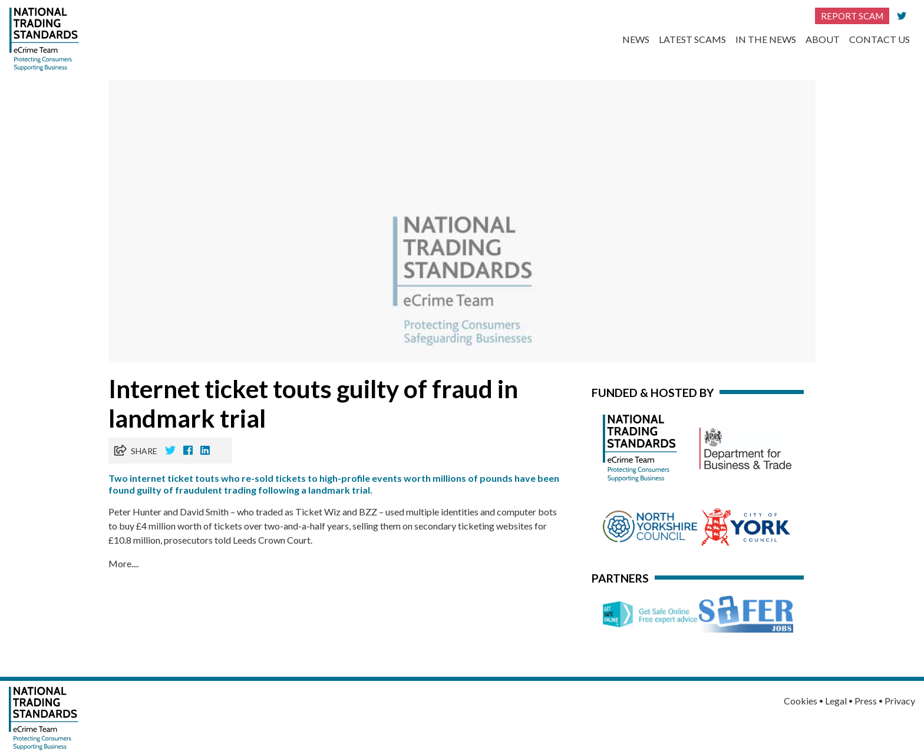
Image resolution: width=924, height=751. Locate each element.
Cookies (800, 700)
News (635, 39)
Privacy (900, 700)
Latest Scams (692, 39)
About (823, 39)
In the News (765, 39)
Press (865, 700)
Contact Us (879, 39)
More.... (123, 563)
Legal (836, 700)
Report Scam (852, 16)
